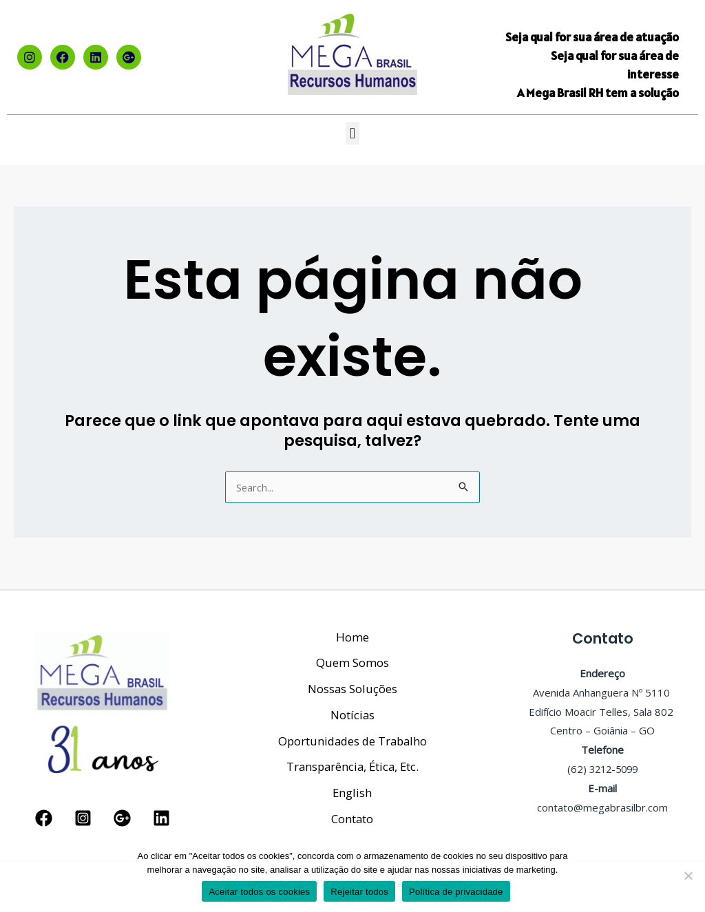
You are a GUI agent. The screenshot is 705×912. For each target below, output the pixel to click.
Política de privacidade (456, 892)
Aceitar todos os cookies (259, 892)
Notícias (352, 709)
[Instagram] (83, 813)
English (352, 791)
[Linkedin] (161, 813)
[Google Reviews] (122, 813)
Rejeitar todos (359, 892)
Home (352, 628)
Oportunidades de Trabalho (352, 737)
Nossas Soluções (352, 682)
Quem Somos (352, 655)
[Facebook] (43, 813)
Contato (352, 818)
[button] (352, 133)
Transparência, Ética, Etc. (352, 764)
